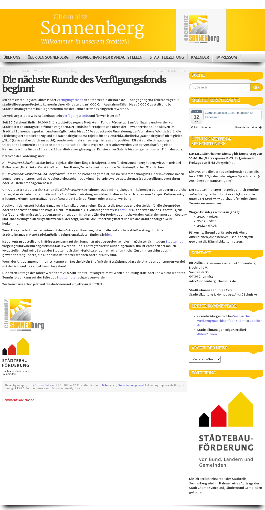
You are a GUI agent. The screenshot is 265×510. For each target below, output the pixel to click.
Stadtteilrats (66, 277)
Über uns (11, 57)
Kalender (200, 57)
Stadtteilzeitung (167, 57)
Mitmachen (109, 385)
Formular (124, 210)
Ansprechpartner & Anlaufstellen (109, 57)
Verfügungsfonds (70, 100)
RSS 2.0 (19, 388)
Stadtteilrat (174, 241)
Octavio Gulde (43, 385)
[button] (200, 127)
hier (108, 235)
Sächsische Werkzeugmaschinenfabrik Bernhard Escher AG (229, 320)
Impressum (226, 57)
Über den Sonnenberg (48, 57)
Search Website (256, 87)
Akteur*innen (207, 334)
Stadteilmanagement (131, 385)
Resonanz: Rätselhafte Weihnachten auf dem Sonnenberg (42, 71)
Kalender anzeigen (248, 127)
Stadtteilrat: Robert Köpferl (166, 71)
